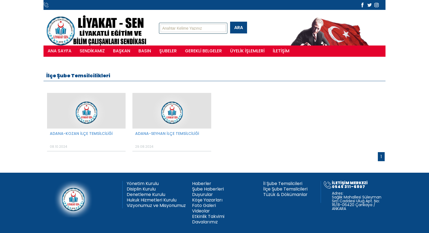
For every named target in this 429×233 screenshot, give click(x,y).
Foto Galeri (204, 205)
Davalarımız (205, 222)
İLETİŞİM (281, 51)
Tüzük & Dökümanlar (285, 194)
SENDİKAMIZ (92, 51)
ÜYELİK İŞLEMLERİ (247, 51)
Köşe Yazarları (207, 200)
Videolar (201, 211)
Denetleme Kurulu (146, 194)
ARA (238, 27)
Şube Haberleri (208, 189)
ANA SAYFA (59, 51)
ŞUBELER (168, 51)
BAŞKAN (121, 51)
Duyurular (202, 194)
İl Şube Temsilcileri (282, 183)
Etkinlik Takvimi (208, 216)
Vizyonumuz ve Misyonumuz (156, 205)
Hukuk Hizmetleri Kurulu (151, 200)
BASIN (144, 51)
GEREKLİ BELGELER (203, 51)
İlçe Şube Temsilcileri (285, 189)
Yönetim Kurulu (143, 183)
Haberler (201, 183)
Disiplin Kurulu (141, 189)
